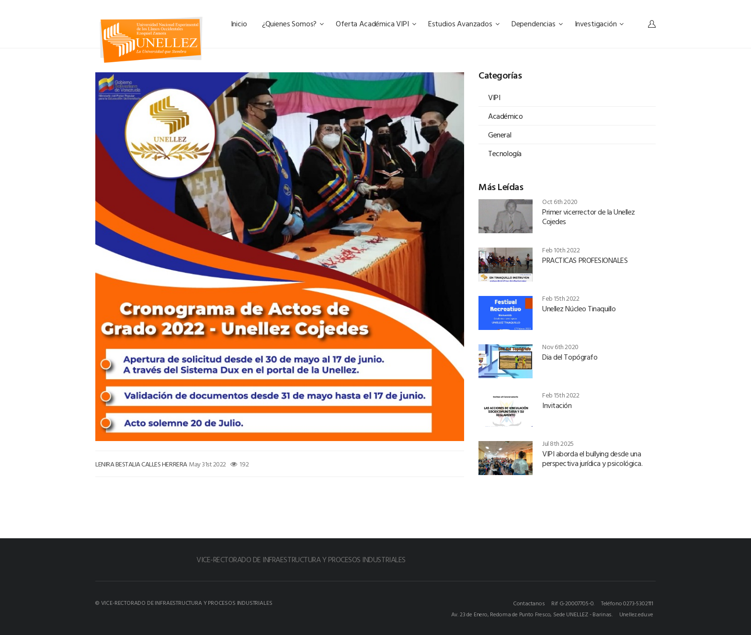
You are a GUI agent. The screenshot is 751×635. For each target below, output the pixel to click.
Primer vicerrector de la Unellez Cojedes (588, 216)
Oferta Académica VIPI (376, 23)
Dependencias (537, 23)
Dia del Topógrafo (569, 357)
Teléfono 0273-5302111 (627, 603)
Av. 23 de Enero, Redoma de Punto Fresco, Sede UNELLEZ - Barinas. (532, 614)
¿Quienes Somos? (293, 23)
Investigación (599, 23)
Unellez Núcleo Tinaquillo (578, 308)
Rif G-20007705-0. (572, 603)
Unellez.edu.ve (636, 614)
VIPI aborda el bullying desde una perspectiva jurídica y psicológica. (592, 458)
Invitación (556, 405)
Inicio (240, 23)
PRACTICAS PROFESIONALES (584, 260)
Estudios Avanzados (464, 23)
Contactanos (529, 603)
